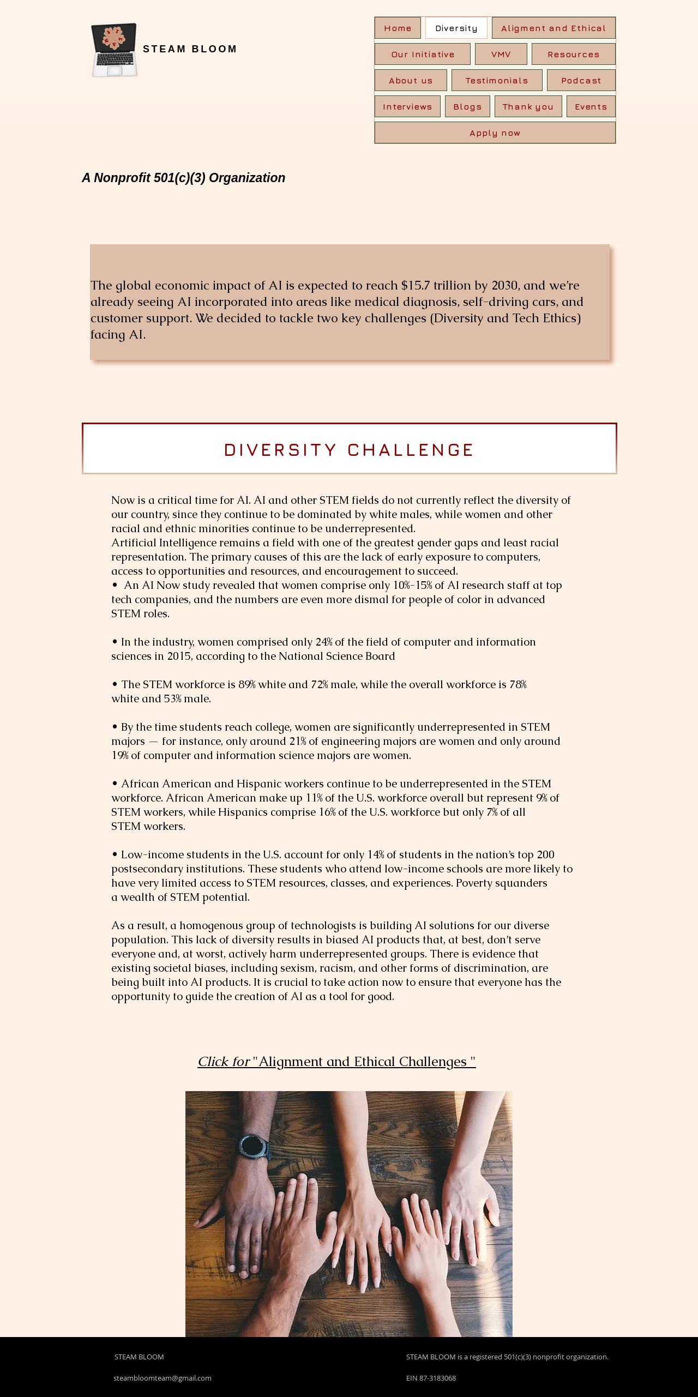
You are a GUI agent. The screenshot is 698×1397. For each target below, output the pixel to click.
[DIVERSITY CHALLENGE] (349, 448)
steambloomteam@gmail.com (162, 1378)
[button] (574, 54)
